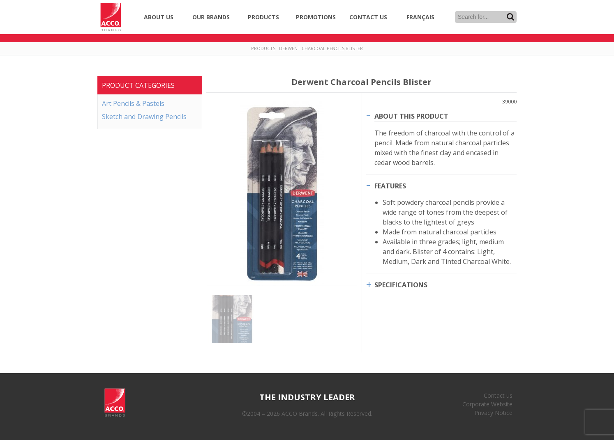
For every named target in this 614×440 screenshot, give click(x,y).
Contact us (498, 395)
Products (263, 17)
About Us (158, 17)
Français (420, 17)
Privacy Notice (493, 413)
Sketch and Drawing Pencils (144, 116)
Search (510, 17)
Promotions (316, 17)
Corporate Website (487, 404)
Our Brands (211, 17)
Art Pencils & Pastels (133, 103)
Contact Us (368, 17)
